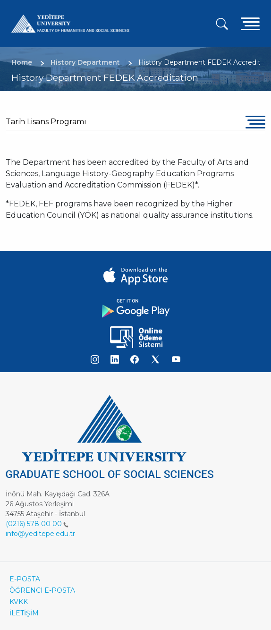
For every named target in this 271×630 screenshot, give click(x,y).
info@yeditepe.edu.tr (40, 533)
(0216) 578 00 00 (37, 523)
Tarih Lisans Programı (46, 121)
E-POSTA (24, 579)
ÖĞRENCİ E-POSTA (42, 590)
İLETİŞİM (24, 613)
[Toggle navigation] (250, 23)
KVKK (18, 601)
